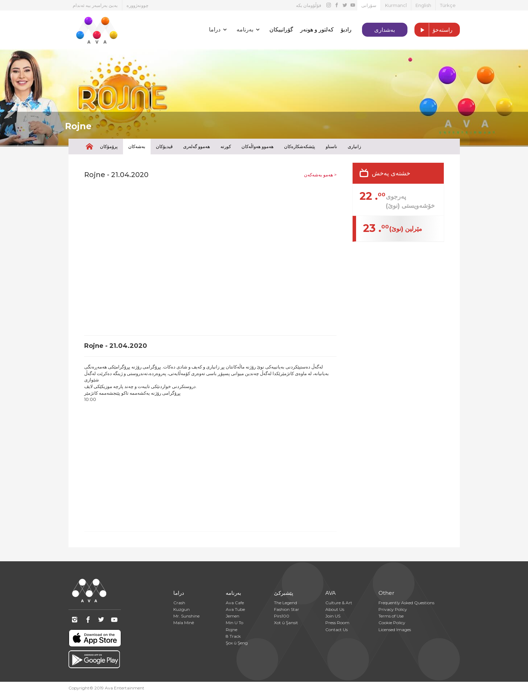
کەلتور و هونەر (317, 29)
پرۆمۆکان (109, 146)
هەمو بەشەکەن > (320, 174)
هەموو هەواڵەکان (257, 146)
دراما (178, 593)
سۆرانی (368, 5)
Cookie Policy (391, 622)
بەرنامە (233, 593)
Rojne (231, 629)
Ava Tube (235, 609)
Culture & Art (338, 602)
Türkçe (448, 5)
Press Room (337, 622)
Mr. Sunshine (186, 616)
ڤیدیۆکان (164, 146)
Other (386, 593)
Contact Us (336, 629)
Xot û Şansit (286, 622)
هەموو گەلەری (196, 146)
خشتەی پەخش (391, 173)
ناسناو (331, 146)
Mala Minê (183, 622)
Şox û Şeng (237, 642)
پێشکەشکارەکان (299, 146)
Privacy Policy (392, 609)
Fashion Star (286, 609)
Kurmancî (396, 5)
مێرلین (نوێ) (405, 229)
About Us (334, 609)
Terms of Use (391, 616)
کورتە (225, 146)
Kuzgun (181, 609)
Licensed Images (394, 629)
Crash (179, 602)
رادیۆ (346, 29)
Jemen (232, 616)
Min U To (234, 622)
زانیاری (354, 146)
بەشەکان (136, 146)
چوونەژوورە (137, 5)
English (423, 5)
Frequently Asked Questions (406, 602)
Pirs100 (281, 616)
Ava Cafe (235, 602)
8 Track (233, 636)
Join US (332, 616)
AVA (330, 593)
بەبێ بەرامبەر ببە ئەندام (95, 5)
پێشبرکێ (283, 593)
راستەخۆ (434, 30)
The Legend (285, 602)
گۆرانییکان (281, 29)
